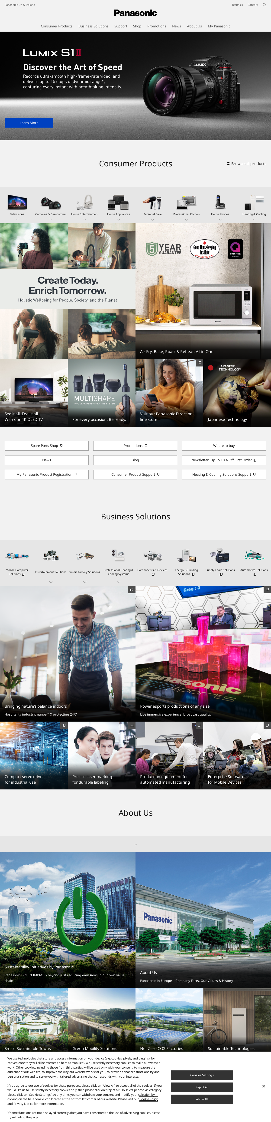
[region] (135, 1087)
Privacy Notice (23, 1104)
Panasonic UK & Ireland (20, 5)
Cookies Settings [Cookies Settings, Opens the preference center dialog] (202, 1075)
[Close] (263, 1086)
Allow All (202, 1099)
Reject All (202, 1087)
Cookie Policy (148, 1099)
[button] (17, 205)
